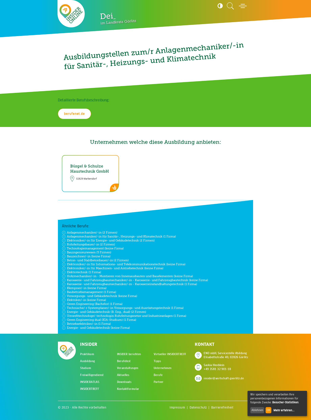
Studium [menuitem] (85, 368)
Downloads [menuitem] (124, 381)
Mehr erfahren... (284, 410)
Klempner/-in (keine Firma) (84, 288)
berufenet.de (74, 113)
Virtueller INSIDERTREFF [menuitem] (170, 354)
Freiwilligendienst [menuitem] (92, 375)
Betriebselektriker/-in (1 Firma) (86, 324)
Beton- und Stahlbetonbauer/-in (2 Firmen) (95, 260)
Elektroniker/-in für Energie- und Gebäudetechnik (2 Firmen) (108, 240)
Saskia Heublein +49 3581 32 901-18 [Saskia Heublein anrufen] (217, 367)
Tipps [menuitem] (157, 361)
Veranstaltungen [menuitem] (127, 368)
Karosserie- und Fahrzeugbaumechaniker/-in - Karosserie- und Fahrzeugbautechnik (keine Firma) (135, 280)
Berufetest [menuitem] (124, 361)
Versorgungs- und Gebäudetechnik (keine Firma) (99, 296)
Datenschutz (198, 407)
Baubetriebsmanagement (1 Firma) (89, 292)
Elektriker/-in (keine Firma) (84, 300)
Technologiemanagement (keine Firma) (93, 248)
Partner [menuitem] (159, 381)
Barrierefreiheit (222, 407)
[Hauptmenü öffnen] (243, 6)
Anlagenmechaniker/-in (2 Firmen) (89, 233)
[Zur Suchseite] (230, 6)
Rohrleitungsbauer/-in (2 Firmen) (88, 244)
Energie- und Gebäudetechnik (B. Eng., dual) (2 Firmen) (104, 312)
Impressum (177, 407)
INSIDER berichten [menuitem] (129, 354)
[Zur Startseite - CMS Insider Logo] (71, 13)
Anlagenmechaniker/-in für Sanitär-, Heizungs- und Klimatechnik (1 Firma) (119, 236)
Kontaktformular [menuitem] (128, 388)
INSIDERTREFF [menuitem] (89, 388)
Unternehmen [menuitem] (163, 368)
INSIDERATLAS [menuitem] (89, 381)
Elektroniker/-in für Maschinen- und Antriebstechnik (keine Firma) (112, 268)
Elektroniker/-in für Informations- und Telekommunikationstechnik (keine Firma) (123, 264)
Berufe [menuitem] (158, 375)
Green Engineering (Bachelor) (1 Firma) (92, 304)
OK (268, 410)
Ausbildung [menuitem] (87, 361)
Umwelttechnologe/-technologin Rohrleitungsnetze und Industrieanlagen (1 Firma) (124, 316)
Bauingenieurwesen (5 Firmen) (86, 252)
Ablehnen (257, 410)
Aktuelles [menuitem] (123, 375)
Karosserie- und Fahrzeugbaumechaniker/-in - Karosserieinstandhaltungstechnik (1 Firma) (129, 284)
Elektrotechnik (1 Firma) (81, 272)
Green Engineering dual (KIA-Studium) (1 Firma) (99, 320)
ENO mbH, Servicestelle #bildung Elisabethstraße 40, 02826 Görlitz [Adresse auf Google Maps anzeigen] (226, 355)
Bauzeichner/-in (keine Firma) (86, 256)
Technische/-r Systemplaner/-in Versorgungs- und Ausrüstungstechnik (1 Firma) (123, 308)
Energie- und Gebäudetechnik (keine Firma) (96, 328)
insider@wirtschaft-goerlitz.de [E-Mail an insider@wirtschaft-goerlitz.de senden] (224, 378)
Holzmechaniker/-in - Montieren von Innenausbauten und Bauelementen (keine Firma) (127, 276)
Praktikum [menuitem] (87, 354)
